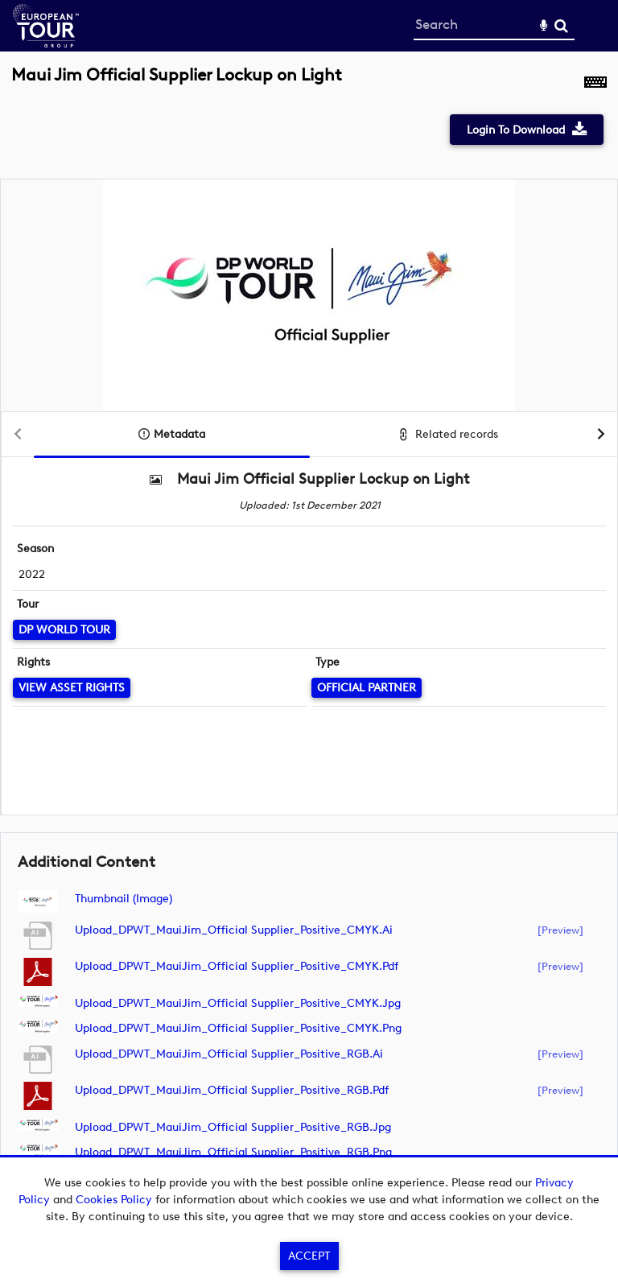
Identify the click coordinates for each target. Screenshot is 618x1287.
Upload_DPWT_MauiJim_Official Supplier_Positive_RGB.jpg (233, 1127)
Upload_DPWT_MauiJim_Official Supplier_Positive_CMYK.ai (234, 930)
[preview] (560, 929)
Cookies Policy (114, 1200)
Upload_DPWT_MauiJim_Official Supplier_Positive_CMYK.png (238, 1028)
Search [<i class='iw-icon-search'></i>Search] (561, 25)
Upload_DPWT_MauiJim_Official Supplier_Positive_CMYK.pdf (236, 966)
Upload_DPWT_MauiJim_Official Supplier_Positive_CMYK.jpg (238, 1003)
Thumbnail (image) (123, 898)
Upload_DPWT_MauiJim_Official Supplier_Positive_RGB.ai (229, 1054)
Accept (309, 1256)
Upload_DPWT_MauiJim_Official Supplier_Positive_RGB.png (233, 1152)
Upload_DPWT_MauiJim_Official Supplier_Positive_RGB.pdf (232, 1090)
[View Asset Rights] (71, 688)
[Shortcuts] (595, 84)
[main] (309, 629)
